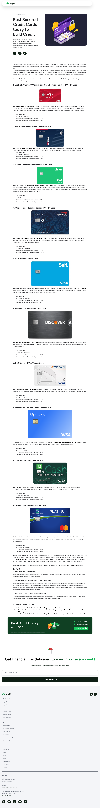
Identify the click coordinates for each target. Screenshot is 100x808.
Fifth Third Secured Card (78, 537)
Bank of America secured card (25, 106)
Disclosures (6, 734)
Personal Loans (7, 714)
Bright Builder (6, 702)
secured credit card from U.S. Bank (27, 148)
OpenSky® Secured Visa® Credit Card (67, 442)
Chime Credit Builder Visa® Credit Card (39, 185)
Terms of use (6, 731)
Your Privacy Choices (8, 728)
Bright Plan (5, 705)
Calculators (6, 764)
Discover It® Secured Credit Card (27, 342)
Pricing (4, 752)
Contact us (6, 749)
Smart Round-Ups (8, 708)
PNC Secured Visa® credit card (26, 389)
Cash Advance (6, 717)
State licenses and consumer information (14, 738)
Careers (5, 767)
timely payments (22, 559)
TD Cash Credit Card (22, 487)
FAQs (4, 755)
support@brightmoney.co (9, 787)
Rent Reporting (7, 711)
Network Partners (7, 741)
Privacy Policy (6, 725)
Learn (4, 758)
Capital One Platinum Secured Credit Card (29, 238)
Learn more (70, 565)
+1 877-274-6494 (7, 795)
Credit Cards (6, 761)
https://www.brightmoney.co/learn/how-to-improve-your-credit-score (59, 608)
